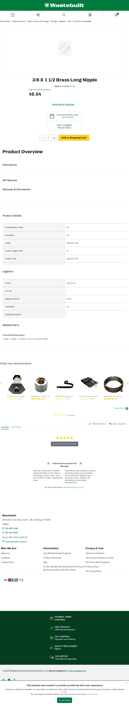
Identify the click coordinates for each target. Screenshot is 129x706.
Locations (5, 557)
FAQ (45, 562)
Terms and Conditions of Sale (100, 557)
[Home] (64, 5)
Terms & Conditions (95, 553)
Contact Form (7, 562)
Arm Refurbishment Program (57, 553)
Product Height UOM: (14, 251)
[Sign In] (90, 15)
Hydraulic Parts (18, 21)
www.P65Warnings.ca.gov (74, 487)
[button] (1, 383)
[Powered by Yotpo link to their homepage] (121, 409)
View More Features (63, 104)
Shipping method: (12, 299)
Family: (8, 243)
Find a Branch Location (16, 541)
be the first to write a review (64, 444)
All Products (5, 21)
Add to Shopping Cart (73, 137)
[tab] (97, 424)
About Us (5, 553)
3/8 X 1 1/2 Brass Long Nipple (79, 21)
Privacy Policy (92, 566)
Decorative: (9, 235)
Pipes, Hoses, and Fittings (38, 21)
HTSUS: (8, 283)
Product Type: (11, 258)
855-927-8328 (64, 127)
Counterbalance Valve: (14, 227)
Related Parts (11, 325)
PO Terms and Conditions (98, 562)
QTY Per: (8, 291)
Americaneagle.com (77, 671)
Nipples (62, 21)
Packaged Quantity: (13, 314)
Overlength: (10, 306)
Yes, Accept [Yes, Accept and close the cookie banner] (64, 700)
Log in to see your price (39, 89)
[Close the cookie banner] (126, 682)
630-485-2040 (11, 528)
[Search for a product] (64, 15)
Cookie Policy (92, 694)
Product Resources (52, 557)
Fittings (54, 21)
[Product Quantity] (48, 138)
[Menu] (13, 15)
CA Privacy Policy (94, 571)
